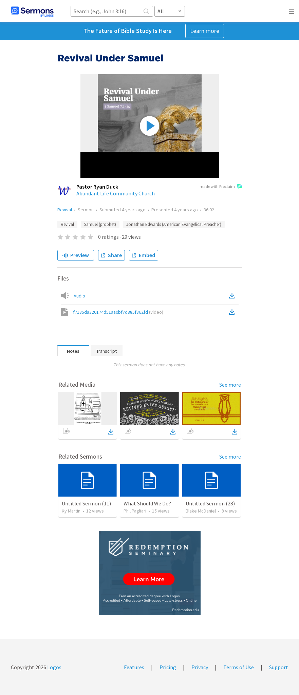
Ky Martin (71, 511)
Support (278, 667)
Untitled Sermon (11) (86, 503)
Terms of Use (238, 667)
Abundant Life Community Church (115, 193)
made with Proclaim (221, 187)
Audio (79, 296)
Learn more (204, 31)
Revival (64, 210)
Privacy (199, 667)
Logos (53, 667)
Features (134, 667)
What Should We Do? (147, 503)
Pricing (168, 667)
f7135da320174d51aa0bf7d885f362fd (118, 312)
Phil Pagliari (135, 511)
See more (230, 384)
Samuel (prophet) (100, 224)
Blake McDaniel (201, 511)
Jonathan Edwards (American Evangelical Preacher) (173, 224)
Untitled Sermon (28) (210, 503)
